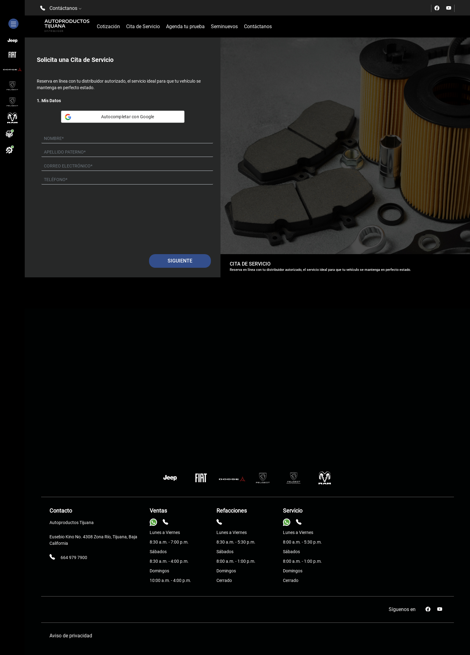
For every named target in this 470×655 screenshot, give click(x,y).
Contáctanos (258, 26)
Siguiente (180, 261)
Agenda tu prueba (185, 26)
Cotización (108, 26)
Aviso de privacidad (70, 636)
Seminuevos (224, 26)
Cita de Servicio (143, 26)
